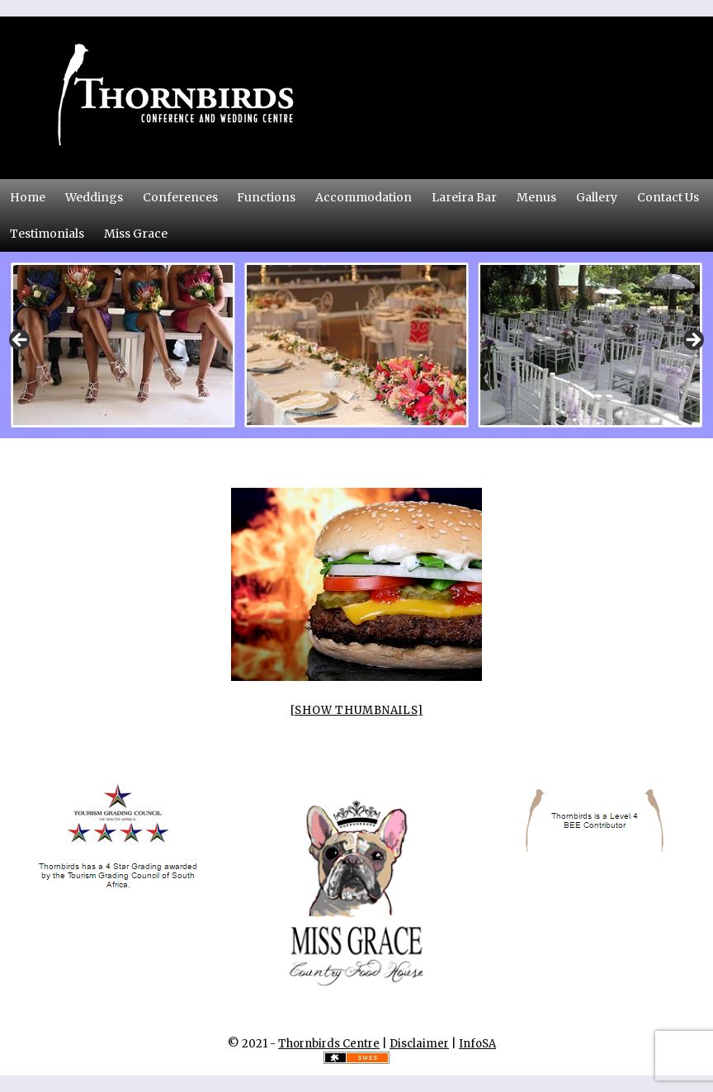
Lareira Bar (464, 197)
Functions (266, 197)
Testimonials (47, 233)
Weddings (94, 197)
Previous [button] (20, 341)
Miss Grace (136, 233)
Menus (536, 197)
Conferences (185, 196)
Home (27, 197)
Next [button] (692, 341)
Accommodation (363, 197)
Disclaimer (419, 1044)
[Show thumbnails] (356, 710)
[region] (356, 345)
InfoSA (477, 1044)
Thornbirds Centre (329, 1044)
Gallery (596, 197)
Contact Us (672, 196)
